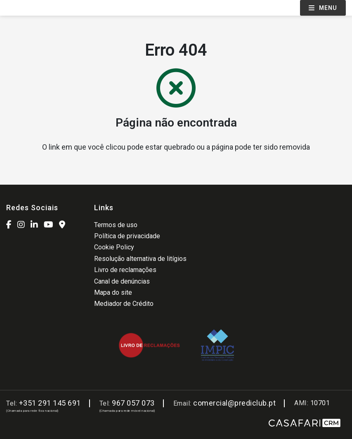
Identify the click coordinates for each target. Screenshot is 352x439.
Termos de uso (115, 225)
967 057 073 (133, 403)
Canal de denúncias (122, 281)
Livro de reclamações (125, 270)
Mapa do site (113, 292)
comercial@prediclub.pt (234, 403)
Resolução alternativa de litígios (140, 259)
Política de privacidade (127, 236)
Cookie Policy (114, 247)
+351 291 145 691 (50, 403)
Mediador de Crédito (124, 304)
